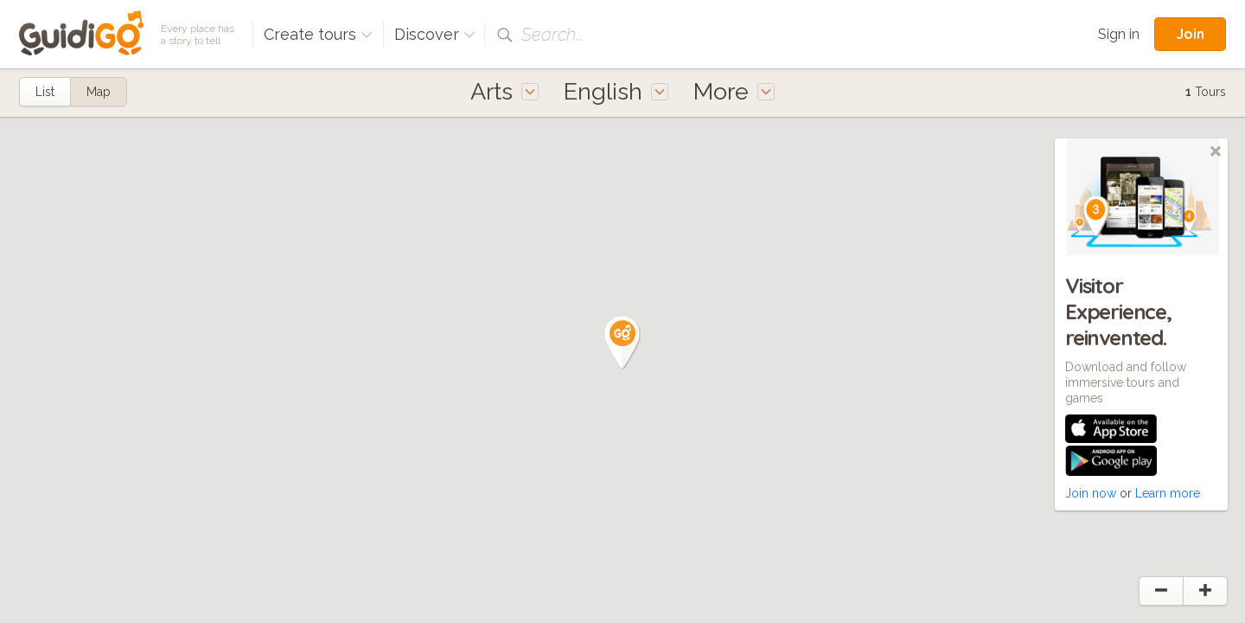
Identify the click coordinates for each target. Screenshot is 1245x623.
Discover (435, 34)
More (734, 91)
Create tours (318, 34)
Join (1190, 33)
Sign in (1119, 34)
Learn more (1167, 493)
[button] (622, 342)
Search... (552, 34)
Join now (1090, 493)
